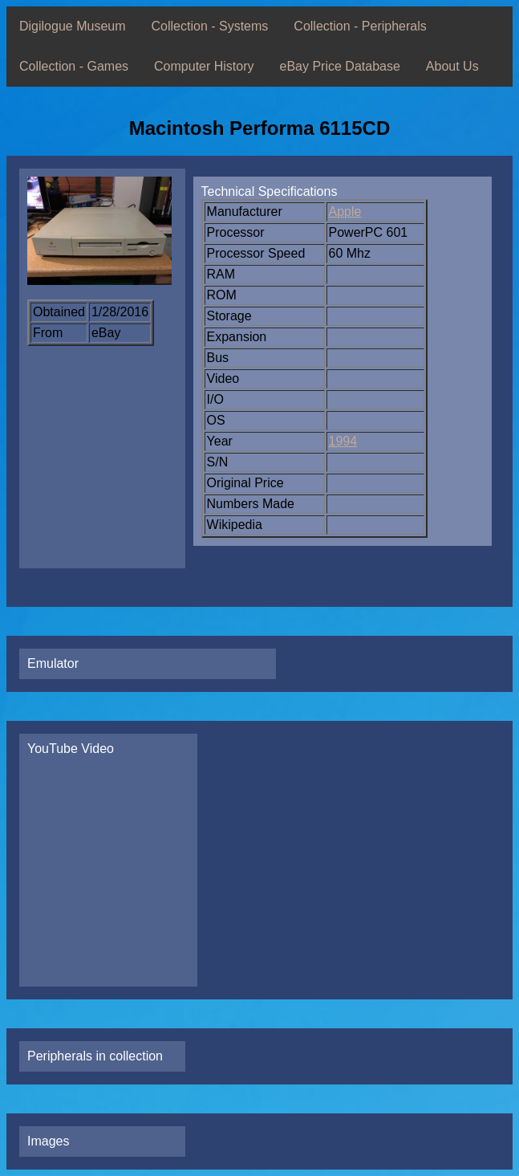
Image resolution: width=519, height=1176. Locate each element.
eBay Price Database (340, 66)
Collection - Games (73, 66)
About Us (452, 66)
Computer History (203, 66)
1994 (343, 441)
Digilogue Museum (72, 26)
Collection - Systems (210, 26)
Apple (345, 211)
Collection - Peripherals (360, 26)
